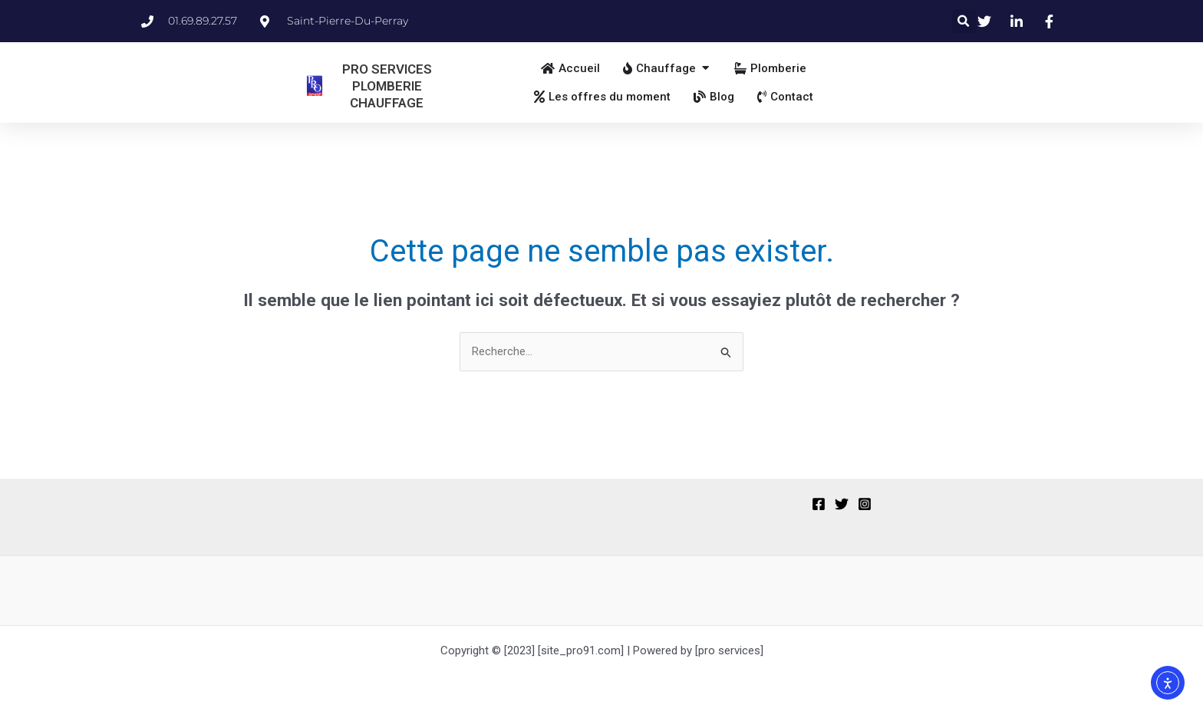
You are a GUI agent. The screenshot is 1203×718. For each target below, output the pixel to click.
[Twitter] (842, 504)
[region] (199, 597)
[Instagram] (865, 504)
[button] (964, 21)
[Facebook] (819, 504)
